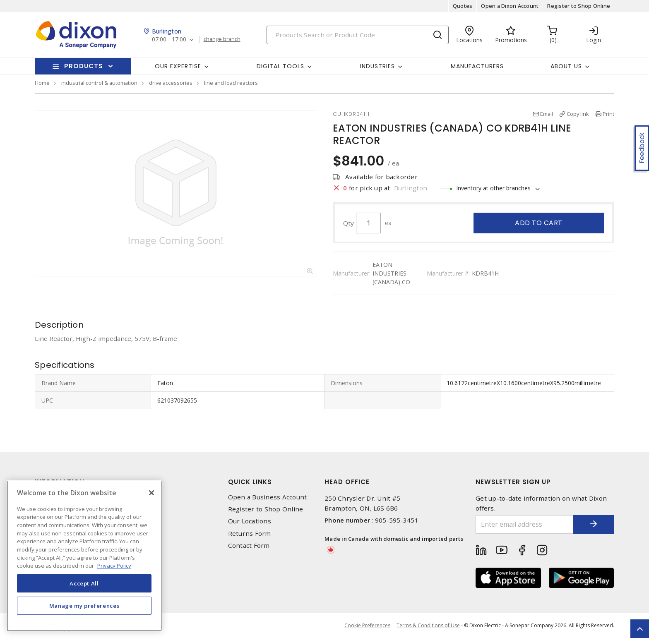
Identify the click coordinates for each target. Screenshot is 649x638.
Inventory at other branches (494, 188)
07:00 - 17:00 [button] (169, 39)
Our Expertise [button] (178, 66)
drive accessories (170, 82)
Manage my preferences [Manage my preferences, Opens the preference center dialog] (84, 605)
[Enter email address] (524, 524)
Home (42, 82)
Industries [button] (377, 66)
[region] (84, 555)
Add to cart (538, 223)
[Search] (358, 35)
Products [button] (83, 66)
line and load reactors (231, 82)
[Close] (151, 493)
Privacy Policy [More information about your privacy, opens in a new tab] (114, 565)
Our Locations (249, 521)
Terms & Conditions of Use (428, 625)
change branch (222, 39)
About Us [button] (566, 66)
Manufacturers (477, 66)
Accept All (84, 583)
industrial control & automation (99, 82)
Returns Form (249, 533)
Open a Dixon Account (509, 6)
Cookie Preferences (367, 625)
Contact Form (249, 545)
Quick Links (250, 481)
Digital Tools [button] (280, 66)
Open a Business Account (267, 497)
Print (608, 114)
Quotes (463, 6)
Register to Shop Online (578, 6)
